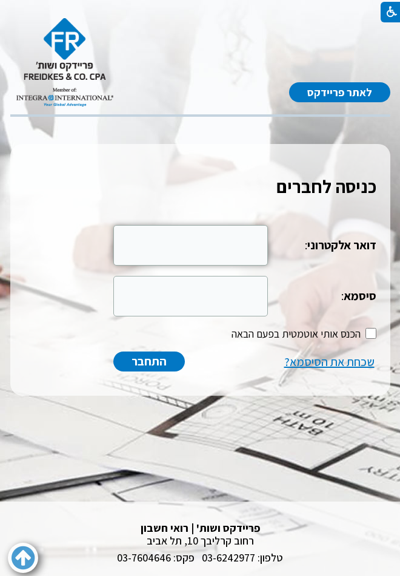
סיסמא (360, 296)
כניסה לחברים (326, 186)
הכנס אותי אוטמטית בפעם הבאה (296, 334)
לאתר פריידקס (339, 92)
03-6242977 (228, 558)
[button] (23, 558)
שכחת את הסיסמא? (329, 362)
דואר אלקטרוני (341, 245)
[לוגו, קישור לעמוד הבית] (64, 62)
